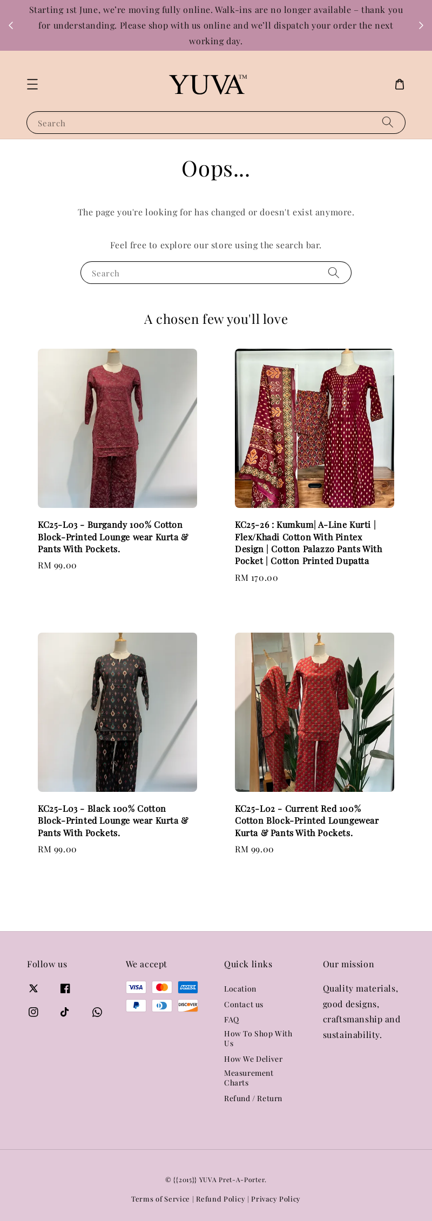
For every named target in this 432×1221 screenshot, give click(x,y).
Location (240, 989)
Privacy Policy (276, 1198)
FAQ (231, 1019)
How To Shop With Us (258, 1038)
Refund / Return (253, 1098)
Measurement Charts (249, 1078)
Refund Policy (220, 1198)
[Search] (387, 122)
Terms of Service (160, 1198)
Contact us (244, 1004)
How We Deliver (253, 1059)
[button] (32, 84)
